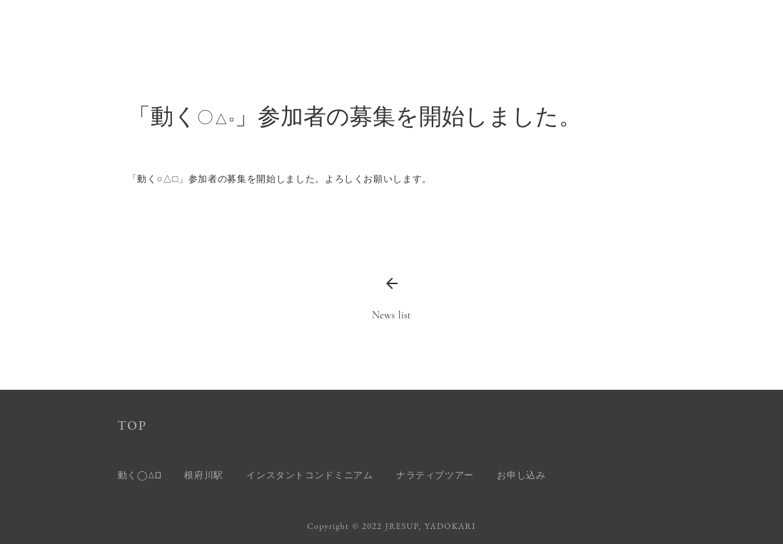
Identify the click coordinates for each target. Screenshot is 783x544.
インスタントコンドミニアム (309, 475)
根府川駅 (203, 475)
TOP (132, 425)
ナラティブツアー (435, 475)
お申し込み (521, 475)
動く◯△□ (140, 475)
